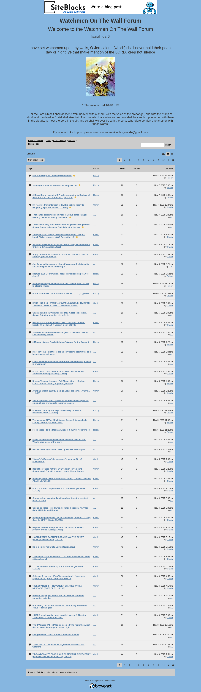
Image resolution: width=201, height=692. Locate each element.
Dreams (71, 141)
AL (171, 217)
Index (48, 141)
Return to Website (35, 141)
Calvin (170, 207)
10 (164, 160)
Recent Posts (33, 144)
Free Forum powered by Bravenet (100, 680)
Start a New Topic (35, 160)
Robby (170, 178)
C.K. (171, 266)
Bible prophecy (59, 141)
